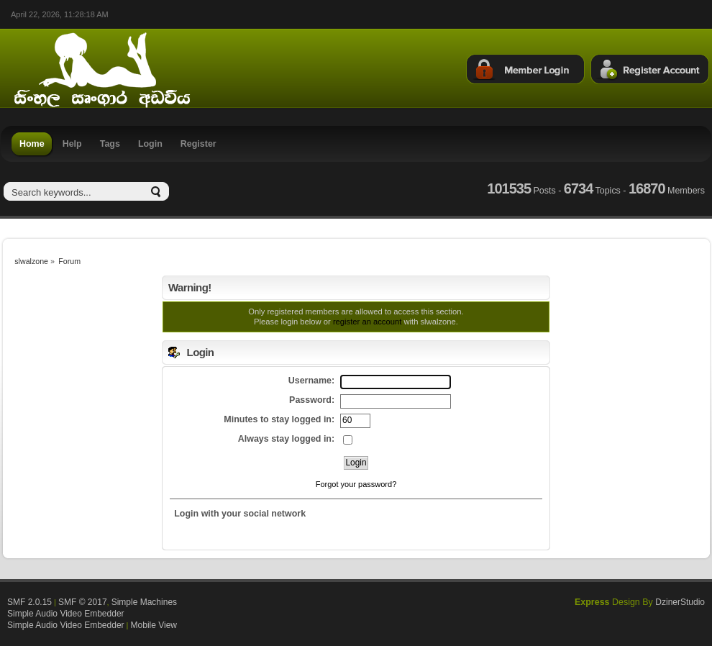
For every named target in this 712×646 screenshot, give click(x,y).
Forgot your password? (356, 484)
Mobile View (154, 625)
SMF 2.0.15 (29, 602)
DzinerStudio (680, 602)
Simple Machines (144, 602)
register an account (367, 321)
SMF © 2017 (82, 602)
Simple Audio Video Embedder (65, 614)
